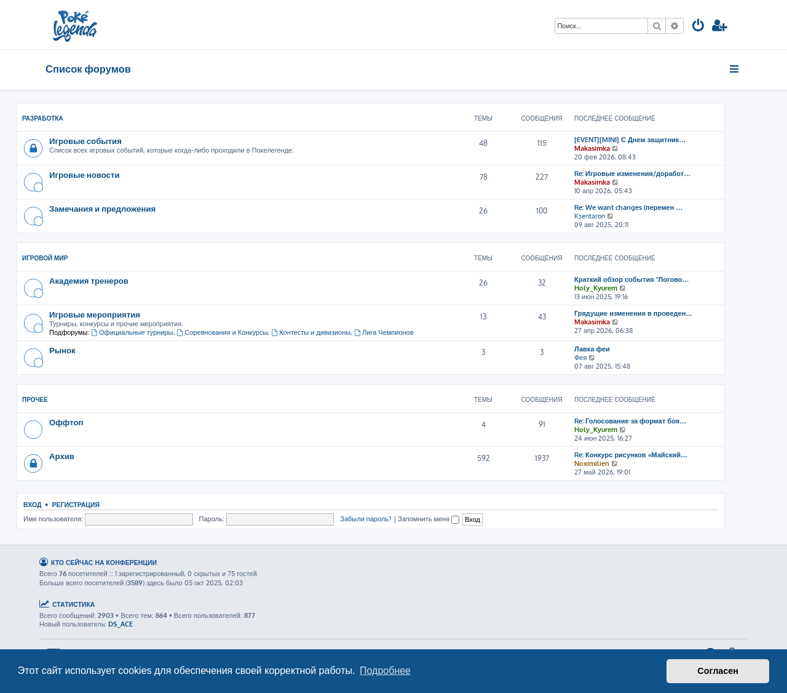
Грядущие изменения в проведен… (633, 313)
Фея (580, 357)
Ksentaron (589, 216)
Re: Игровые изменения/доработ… (632, 173)
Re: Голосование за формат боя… (630, 421)
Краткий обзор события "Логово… (631, 279)
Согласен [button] (717, 671)
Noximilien (591, 463)
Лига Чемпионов (383, 332)
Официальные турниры (132, 332)
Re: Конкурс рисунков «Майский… (630, 455)
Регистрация (76, 504)
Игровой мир (45, 258)
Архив (61, 456)
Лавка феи (592, 349)
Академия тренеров (89, 280)
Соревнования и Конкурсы (222, 332)
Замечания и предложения (102, 208)
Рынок (62, 350)
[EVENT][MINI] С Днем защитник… (630, 139)
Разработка (42, 118)
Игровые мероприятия (94, 314)
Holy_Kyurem (595, 288)
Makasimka (592, 148)
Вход (32, 504)
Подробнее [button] (385, 670)
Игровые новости (84, 174)
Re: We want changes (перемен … (628, 207)
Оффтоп (66, 422)
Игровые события (85, 140)
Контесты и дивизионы (310, 332)
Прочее (35, 399)
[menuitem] (698, 26)
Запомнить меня (428, 519)
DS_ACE (120, 624)
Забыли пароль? (366, 519)
